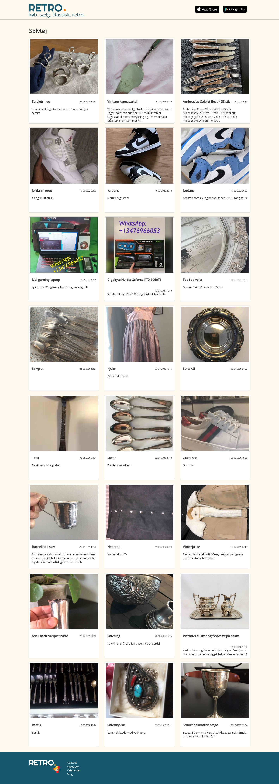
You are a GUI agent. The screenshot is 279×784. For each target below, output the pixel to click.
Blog (70, 774)
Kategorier (73, 770)
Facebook (73, 766)
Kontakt (72, 762)
